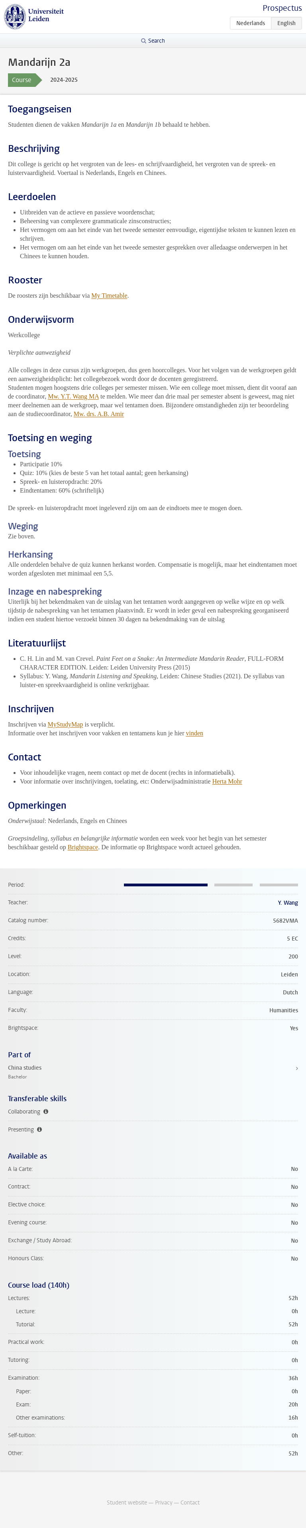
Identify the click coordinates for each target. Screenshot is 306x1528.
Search (156, 41)
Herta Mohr (227, 781)
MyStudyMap (65, 724)
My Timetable (109, 295)
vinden (195, 733)
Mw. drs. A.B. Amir (99, 413)
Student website (127, 1502)
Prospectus (282, 8)
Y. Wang (288, 903)
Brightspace (83, 847)
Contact (190, 1502)
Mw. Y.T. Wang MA (73, 396)
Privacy (164, 1502)
